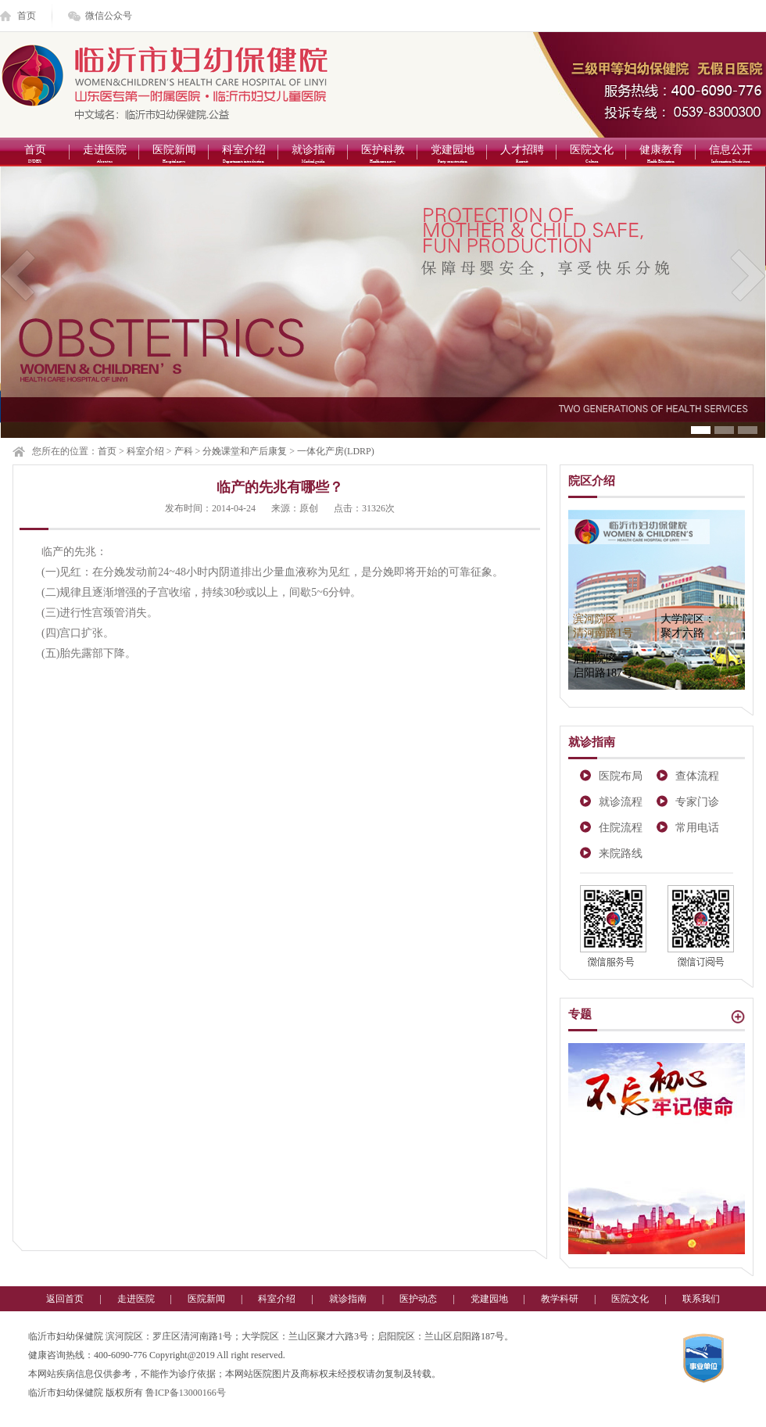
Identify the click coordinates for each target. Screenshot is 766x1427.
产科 (183, 451)
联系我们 (701, 1298)
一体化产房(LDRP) (335, 451)
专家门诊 (697, 802)
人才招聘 (522, 155)
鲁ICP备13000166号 (185, 1392)
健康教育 (661, 155)
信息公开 (730, 155)
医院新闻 (174, 155)
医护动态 (418, 1298)
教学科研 (559, 1298)
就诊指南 (313, 155)
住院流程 (621, 828)
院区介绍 (591, 481)
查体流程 (697, 776)
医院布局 (621, 776)
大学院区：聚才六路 (687, 626)
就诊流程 (621, 802)
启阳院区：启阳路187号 (603, 666)
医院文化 (591, 155)
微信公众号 (108, 15)
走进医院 (104, 155)
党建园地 (452, 155)
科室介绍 (243, 155)
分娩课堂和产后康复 (244, 451)
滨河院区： (603, 626)
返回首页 (65, 1298)
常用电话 (697, 828)
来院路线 (621, 853)
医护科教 (382, 155)
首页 (26, 15)
